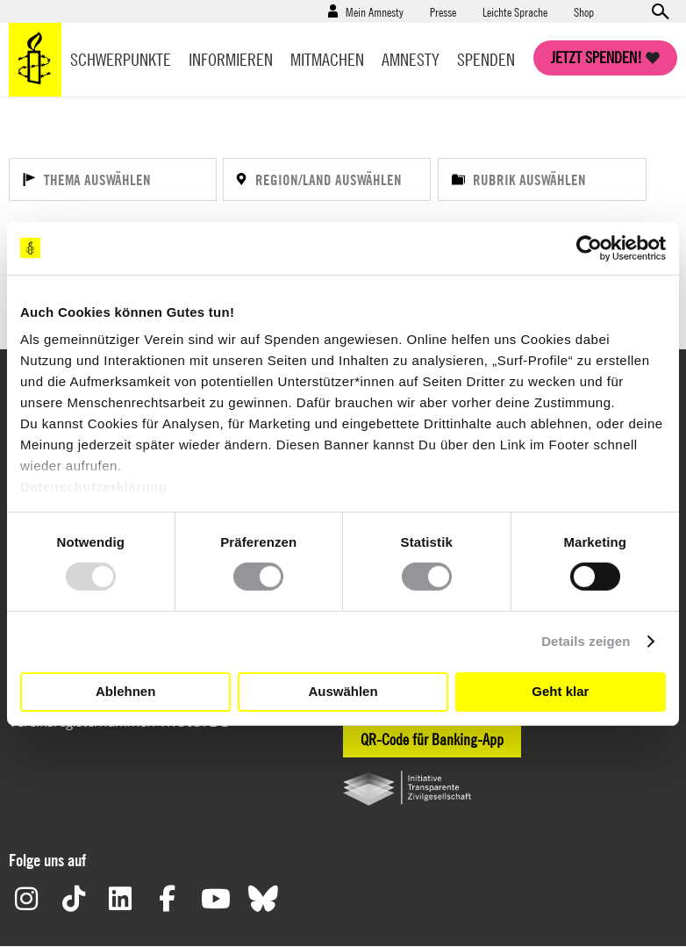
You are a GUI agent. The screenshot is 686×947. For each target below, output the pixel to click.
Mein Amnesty (375, 11)
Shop (584, 11)
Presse (443, 11)
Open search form (659, 11)
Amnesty (410, 59)
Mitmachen (327, 59)
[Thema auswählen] (113, 179)
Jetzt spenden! (596, 57)
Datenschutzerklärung (94, 486)
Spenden (486, 59)
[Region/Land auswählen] (327, 179)
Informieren (231, 59)
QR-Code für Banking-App (432, 739)
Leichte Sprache (514, 11)
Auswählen (342, 691)
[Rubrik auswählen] (542, 179)
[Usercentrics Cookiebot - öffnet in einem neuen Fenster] (589, 247)
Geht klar (560, 691)
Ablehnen (125, 691)
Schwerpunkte (120, 59)
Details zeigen (585, 641)
